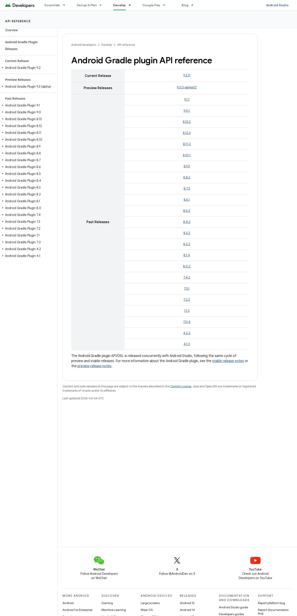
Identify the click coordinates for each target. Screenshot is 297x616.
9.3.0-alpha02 (187, 87)
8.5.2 (186, 211)
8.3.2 (186, 233)
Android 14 (187, 610)
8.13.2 (187, 122)
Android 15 (187, 603)
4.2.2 (186, 333)
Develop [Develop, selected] (119, 5)
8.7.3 (187, 188)
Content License (180, 386)
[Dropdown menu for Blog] (194, 5)
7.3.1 (186, 288)
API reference (18, 21)
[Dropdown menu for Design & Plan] (102, 5)
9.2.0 (186, 75)
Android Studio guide (233, 607)
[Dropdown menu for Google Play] (166, 5)
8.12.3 (187, 133)
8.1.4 (186, 255)
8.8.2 (186, 177)
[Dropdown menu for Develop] (131, 5)
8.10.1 (187, 155)
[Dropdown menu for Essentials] (66, 5)
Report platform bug (271, 603)
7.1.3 (186, 311)
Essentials (52, 5)
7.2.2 (186, 300)
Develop (107, 45)
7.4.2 (186, 277)
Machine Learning (114, 610)
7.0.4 (186, 322)
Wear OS (147, 610)
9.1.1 (186, 100)
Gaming (107, 603)
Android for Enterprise (77, 610)
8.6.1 (187, 200)
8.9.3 (187, 166)
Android (68, 603)
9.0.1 (186, 111)
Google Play (151, 5)
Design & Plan (87, 5)
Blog (185, 5)
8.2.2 (186, 244)
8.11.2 (187, 144)
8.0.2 (186, 266)
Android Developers (83, 45)
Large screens (150, 603)
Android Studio (277, 5)
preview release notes (94, 366)
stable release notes (228, 361)
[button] (28, 67)
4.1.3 (187, 344)
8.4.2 (186, 222)
